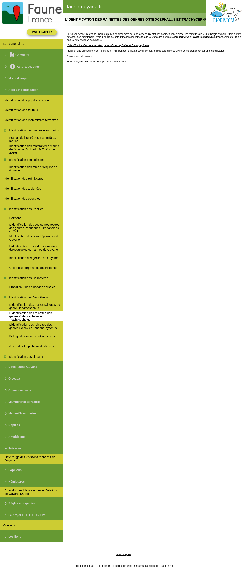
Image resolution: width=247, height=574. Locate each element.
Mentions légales (123, 554)
